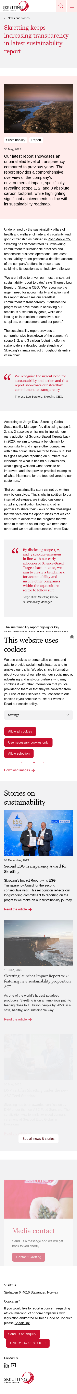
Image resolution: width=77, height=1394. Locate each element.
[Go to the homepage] (19, 1378)
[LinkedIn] (6, 1365)
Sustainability (15, 140)
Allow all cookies (20, 731)
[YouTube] (13, 1365)
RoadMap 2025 (59, 239)
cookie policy (27, 704)
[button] (61, 6)
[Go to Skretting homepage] (16, 6)
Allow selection (19, 753)
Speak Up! (22, 1323)
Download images (17, 770)
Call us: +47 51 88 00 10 (28, 1343)
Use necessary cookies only (28, 742)
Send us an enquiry (22, 1334)
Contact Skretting (28, 1257)
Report (36, 140)
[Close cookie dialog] (72, 637)
